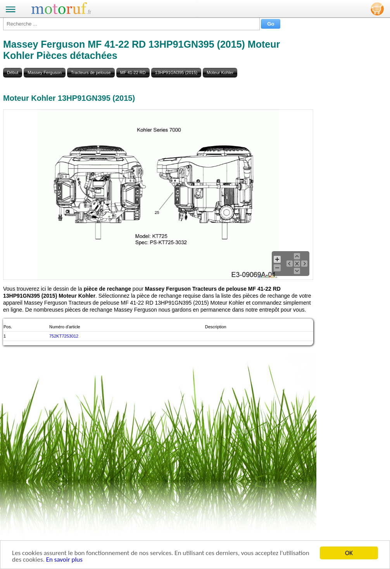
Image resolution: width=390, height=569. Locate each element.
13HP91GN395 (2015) (176, 72)
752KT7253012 (63, 336)
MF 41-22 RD (133, 72)
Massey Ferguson (44, 72)
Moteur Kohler (220, 72)
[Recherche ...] (131, 23)
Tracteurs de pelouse (91, 72)
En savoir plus (64, 560)
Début (12, 72)
